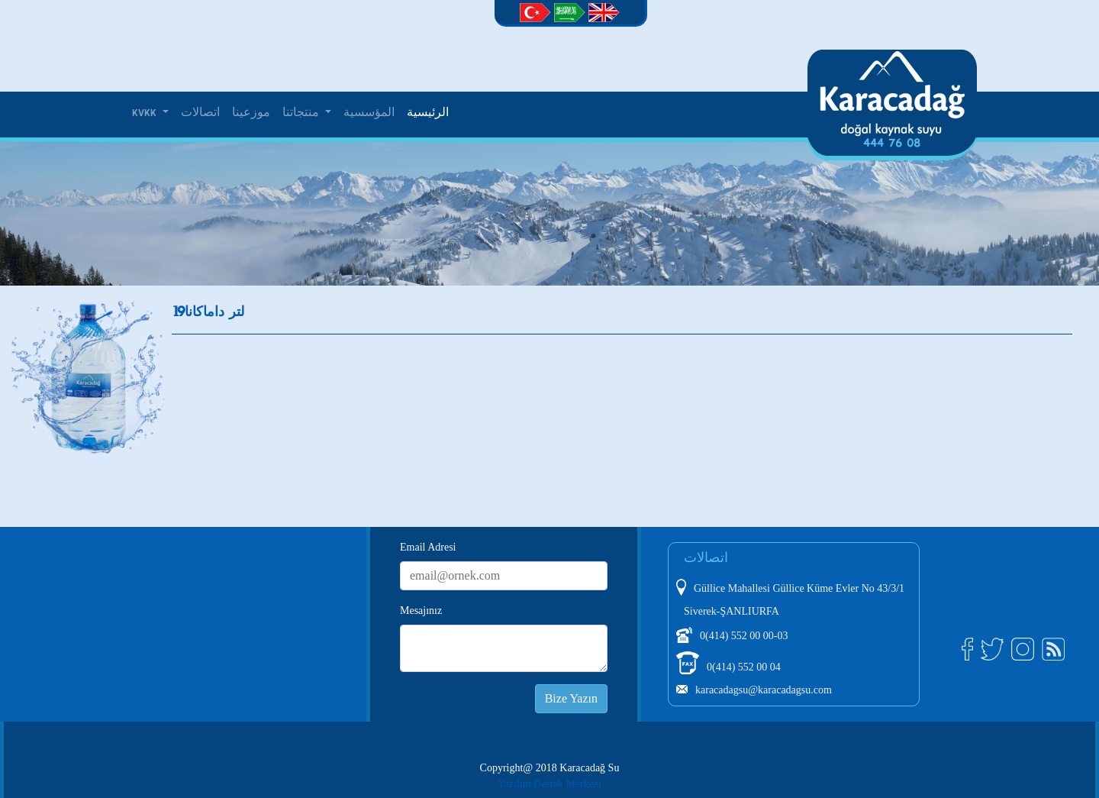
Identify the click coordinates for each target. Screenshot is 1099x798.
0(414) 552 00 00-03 (744, 635)
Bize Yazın (571, 698)
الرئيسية (428, 112)
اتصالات (200, 112)
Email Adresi (428, 547)
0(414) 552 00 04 (744, 667)
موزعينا (251, 112)
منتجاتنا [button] (302, 112)
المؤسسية (369, 112)
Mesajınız (421, 610)
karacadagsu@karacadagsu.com (763, 690)
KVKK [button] (146, 112)
